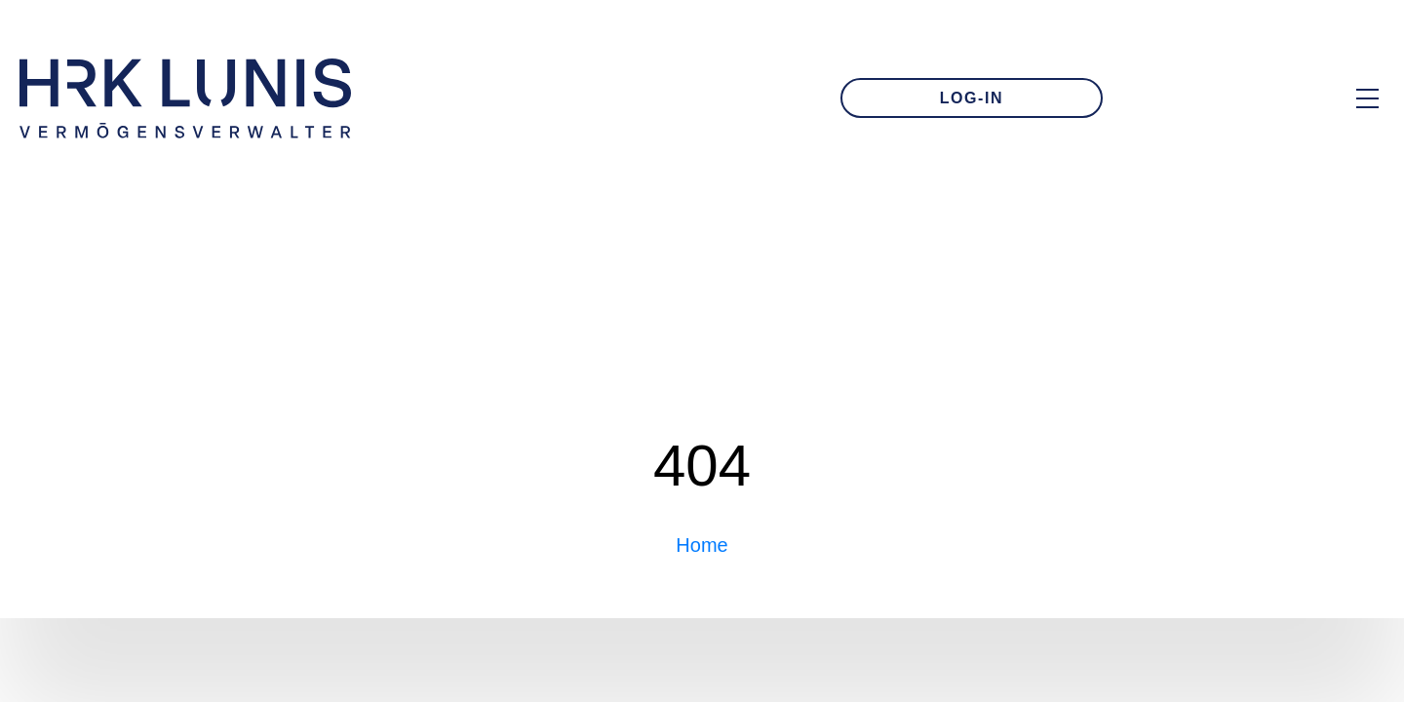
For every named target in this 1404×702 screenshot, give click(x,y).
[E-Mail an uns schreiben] (1177, 98)
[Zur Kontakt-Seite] (1243, 98)
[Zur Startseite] (185, 98)
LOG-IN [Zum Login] (972, 98)
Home (701, 545)
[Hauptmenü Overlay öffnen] (1367, 98)
